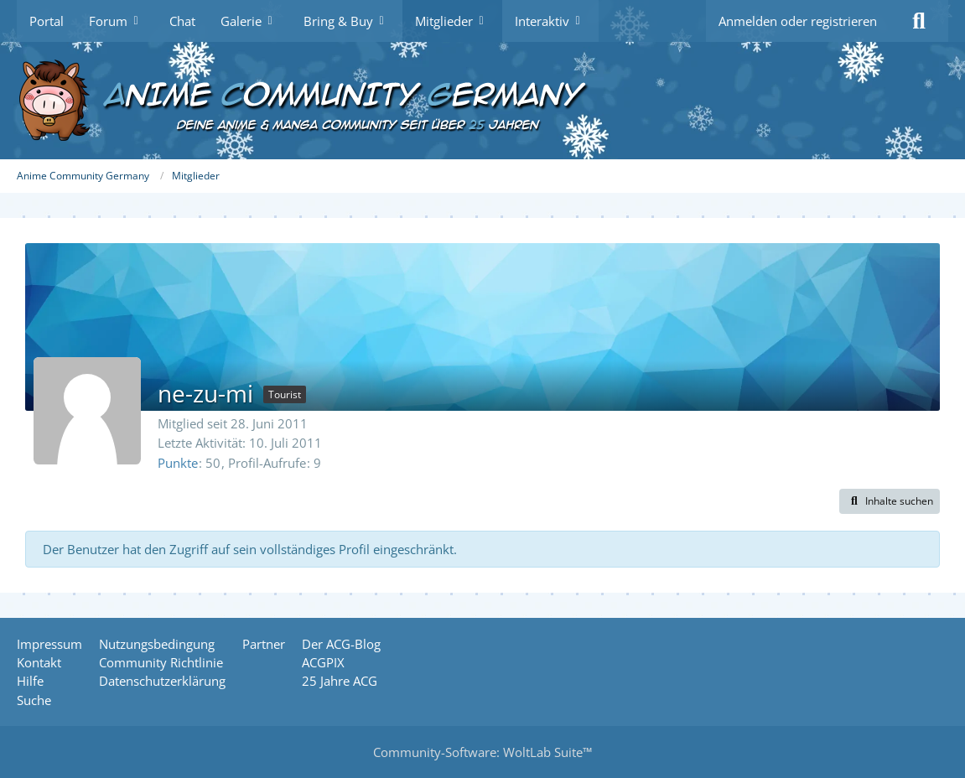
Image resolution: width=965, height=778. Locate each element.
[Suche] (919, 21)
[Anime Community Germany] (482, 100)
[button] (889, 501)
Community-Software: (482, 752)
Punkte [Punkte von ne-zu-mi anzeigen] (178, 462)
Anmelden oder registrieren (798, 21)
